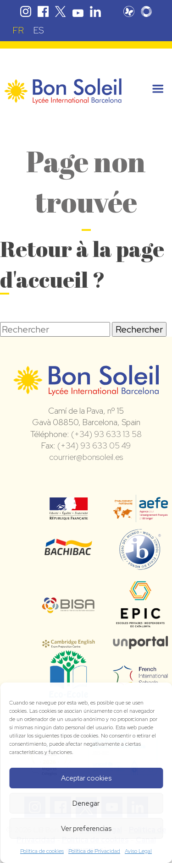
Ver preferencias (86, 828)
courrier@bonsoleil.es (86, 457)
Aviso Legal (138, 851)
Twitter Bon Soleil (60, 11)
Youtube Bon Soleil (77, 11)
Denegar (86, 803)
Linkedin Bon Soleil (95, 11)
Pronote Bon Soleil (128, 11)
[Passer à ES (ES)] (38, 30)
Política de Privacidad (94, 851)
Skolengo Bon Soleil (146, 11)
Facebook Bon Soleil (43, 11)
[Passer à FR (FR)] (18, 30)
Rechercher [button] (139, 329)
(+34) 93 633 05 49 (94, 445)
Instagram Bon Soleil (25, 11)
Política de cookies (42, 851)
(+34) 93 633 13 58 (106, 434)
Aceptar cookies (86, 778)
